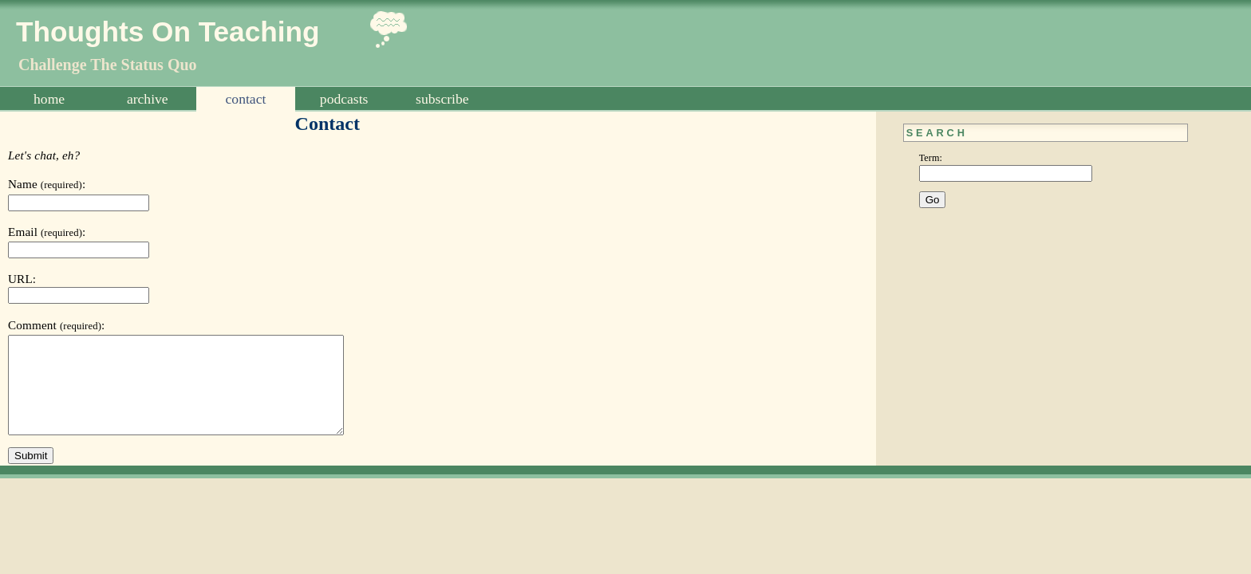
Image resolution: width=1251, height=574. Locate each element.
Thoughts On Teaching (168, 31)
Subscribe (442, 99)
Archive (147, 99)
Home (49, 99)
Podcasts (344, 99)
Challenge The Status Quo (107, 64)
